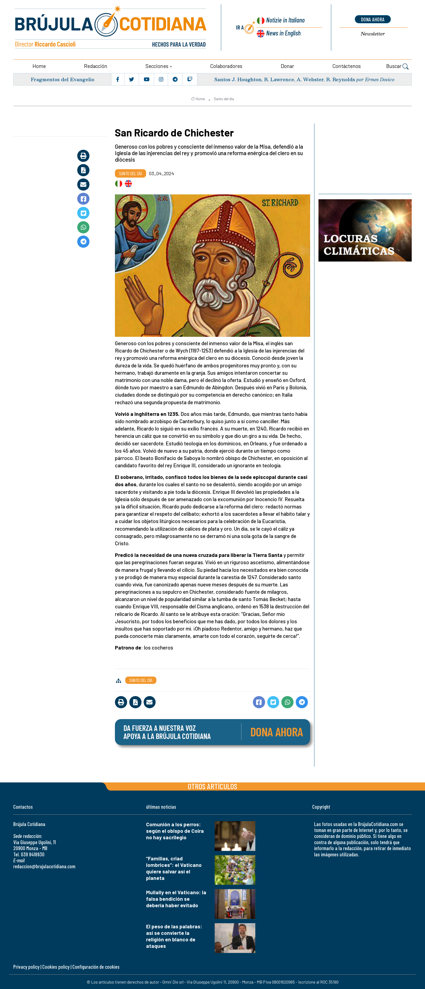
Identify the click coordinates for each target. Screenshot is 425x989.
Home (39, 65)
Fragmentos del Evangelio (62, 79)
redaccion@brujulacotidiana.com (44, 866)
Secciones (157, 65)
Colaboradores (226, 65)
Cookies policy (55, 966)
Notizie (285, 20)
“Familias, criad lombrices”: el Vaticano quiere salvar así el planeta (174, 867)
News (283, 32)
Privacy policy (26, 966)
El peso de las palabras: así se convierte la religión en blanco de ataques (174, 936)
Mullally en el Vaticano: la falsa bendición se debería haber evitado (176, 898)
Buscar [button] (397, 66)
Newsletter (372, 33)
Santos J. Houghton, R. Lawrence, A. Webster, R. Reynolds (284, 79)
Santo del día (224, 98)
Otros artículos (212, 785)
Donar (287, 65)
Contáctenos (346, 65)
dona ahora (372, 19)
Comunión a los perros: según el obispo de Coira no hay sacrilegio (175, 830)
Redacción (95, 65)
